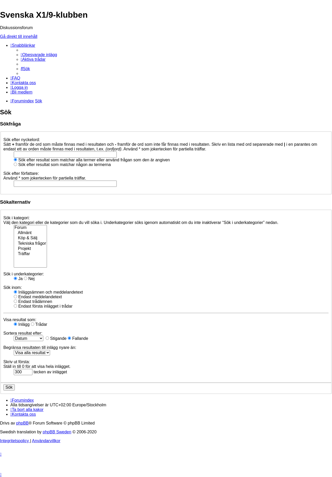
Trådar (39, 324)
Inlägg (22, 324)
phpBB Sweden (57, 432)
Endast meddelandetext (38, 297)
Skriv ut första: (16, 362)
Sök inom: (12, 287)
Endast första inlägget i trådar (43, 306)
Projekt (30, 248)
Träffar (30, 254)
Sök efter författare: (21, 173)
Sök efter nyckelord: (21, 139)
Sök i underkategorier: (23, 274)
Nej (29, 278)
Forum (30, 227)
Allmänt (30, 233)
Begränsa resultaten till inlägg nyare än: (39, 347)
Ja (18, 278)
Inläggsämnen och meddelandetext (48, 292)
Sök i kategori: (16, 218)
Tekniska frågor (30, 243)
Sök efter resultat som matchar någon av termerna (62, 164)
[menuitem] (39, 54)
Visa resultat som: (19, 319)
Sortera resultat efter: (22, 333)
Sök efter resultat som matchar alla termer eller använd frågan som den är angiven (92, 160)
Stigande (56, 338)
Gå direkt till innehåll (18, 36)
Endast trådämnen (33, 301)
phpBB (22, 423)
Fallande (78, 338)
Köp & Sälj (30, 238)
